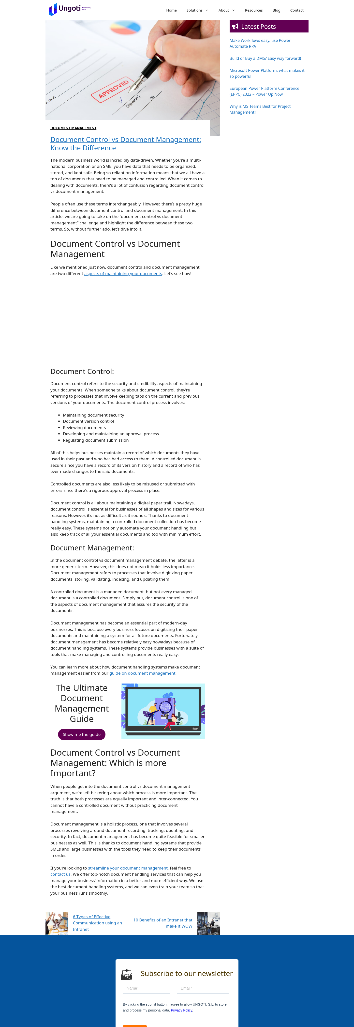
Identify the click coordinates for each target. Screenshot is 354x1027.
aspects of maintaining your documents (123, 273)
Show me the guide (82, 734)
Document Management (73, 127)
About (229, 10)
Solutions (200, 10)
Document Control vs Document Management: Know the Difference (125, 143)
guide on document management (142, 673)
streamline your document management (128, 868)
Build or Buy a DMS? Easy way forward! (265, 58)
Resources (254, 10)
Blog (276, 10)
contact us (60, 874)
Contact (297, 10)
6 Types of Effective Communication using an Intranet (97, 923)
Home (171, 10)
